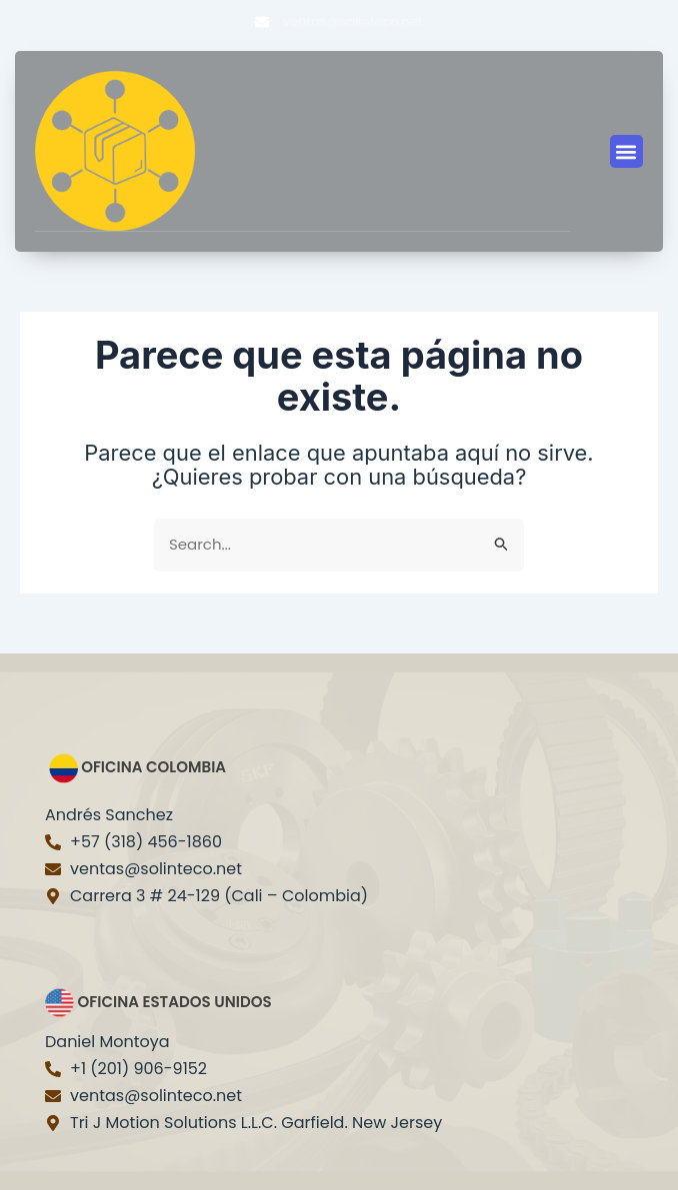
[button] (626, 151)
